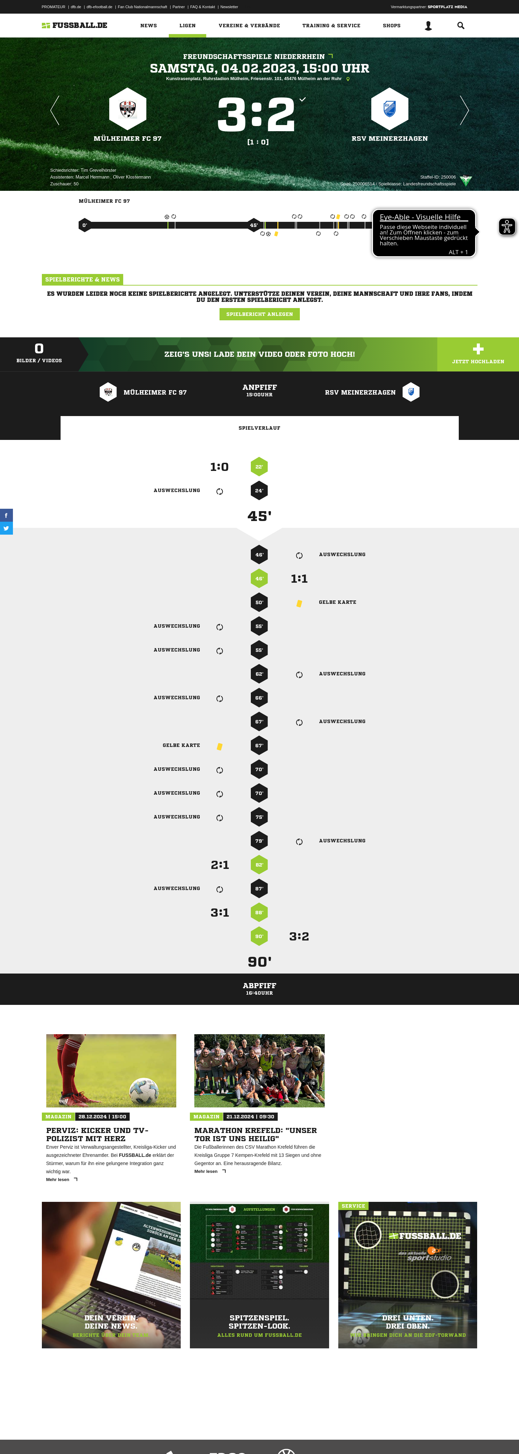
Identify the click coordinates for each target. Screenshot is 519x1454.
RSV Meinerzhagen (389, 138)
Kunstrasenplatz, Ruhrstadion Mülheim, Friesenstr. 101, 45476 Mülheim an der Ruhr (259, 79)
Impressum (51, 1438)
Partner (179, 7)
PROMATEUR (53, 7)
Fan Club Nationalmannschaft (142, 7)
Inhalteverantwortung (199, 1438)
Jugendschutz (164, 1438)
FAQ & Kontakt (202, 7)
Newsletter (229, 7)
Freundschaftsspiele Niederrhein (259, 56)
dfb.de (76, 7)
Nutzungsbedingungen (127, 1438)
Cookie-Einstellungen (241, 1438)
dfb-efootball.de (99, 7)
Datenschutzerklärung (85, 1438)
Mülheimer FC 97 (127, 138)
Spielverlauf (259, 428)
